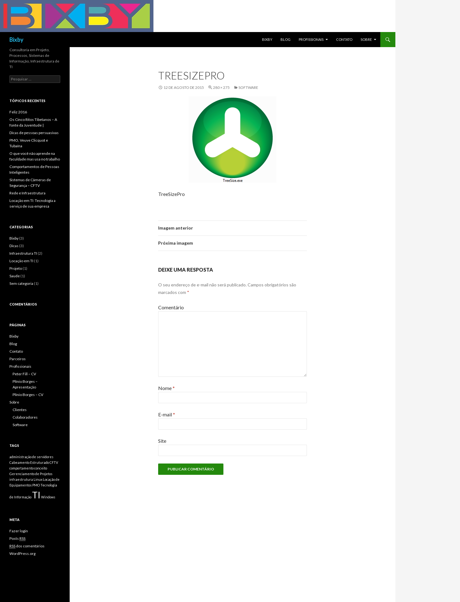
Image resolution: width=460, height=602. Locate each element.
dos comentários (27, 546)
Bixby (16, 39)
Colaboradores (25, 417)
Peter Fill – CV (24, 374)
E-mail (166, 414)
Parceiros (17, 358)
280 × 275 (221, 87)
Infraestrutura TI (23, 253)
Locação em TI (21, 260)
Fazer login (18, 531)
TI (36, 494)
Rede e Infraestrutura (27, 193)
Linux (38, 479)
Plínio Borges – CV (28, 394)
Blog (286, 39)
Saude (14, 276)
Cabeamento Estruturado (29, 462)
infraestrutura (21, 479)
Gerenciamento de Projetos (30, 474)
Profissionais (311, 39)
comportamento (21, 468)
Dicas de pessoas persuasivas (34, 132)
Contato (344, 39)
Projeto (15, 268)
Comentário (171, 307)
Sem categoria (21, 283)
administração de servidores (31, 457)
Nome (166, 388)
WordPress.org (22, 553)
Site (162, 441)
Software (248, 87)
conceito (40, 468)
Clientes (20, 409)
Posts (17, 538)
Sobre (366, 39)
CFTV (54, 462)
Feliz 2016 (18, 112)
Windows (48, 497)
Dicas (14, 245)
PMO (36, 485)
